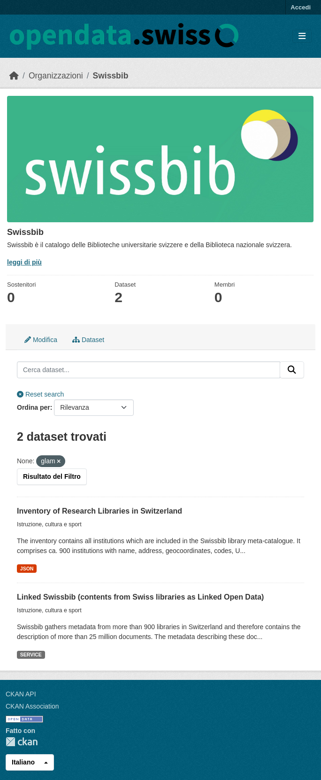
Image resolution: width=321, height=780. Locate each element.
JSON (27, 568)
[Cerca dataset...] (148, 369)
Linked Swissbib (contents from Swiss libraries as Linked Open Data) (140, 597)
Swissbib (111, 75)
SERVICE (31, 654)
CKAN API (21, 694)
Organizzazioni (56, 75)
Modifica (40, 339)
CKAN (22, 742)
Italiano (23, 762)
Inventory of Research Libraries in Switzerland (99, 511)
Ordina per (33, 407)
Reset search (40, 394)
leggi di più (24, 262)
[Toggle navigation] (302, 36)
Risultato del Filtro (52, 476)
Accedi (300, 7)
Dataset (88, 339)
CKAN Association (32, 706)
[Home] (14, 75)
